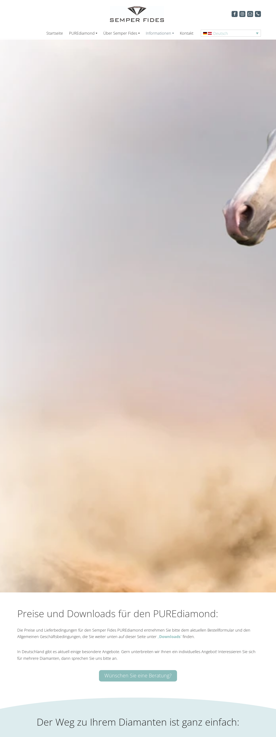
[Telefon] (258, 14)
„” (170, 636)
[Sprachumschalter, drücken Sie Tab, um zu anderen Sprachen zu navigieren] (231, 33)
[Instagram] (242, 14)
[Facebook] (235, 14)
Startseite (54, 33)
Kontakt (186, 33)
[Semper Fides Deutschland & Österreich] (138, 14)
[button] (96, 33)
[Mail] (250, 14)
